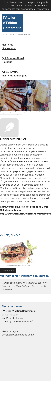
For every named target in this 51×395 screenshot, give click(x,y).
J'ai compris (42, 9)
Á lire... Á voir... (10, 72)
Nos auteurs (9, 48)
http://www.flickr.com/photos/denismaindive (25, 213)
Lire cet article (8, 270)
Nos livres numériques (14, 75)
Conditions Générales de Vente (18, 334)
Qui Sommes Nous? (13, 58)
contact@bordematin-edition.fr (17, 321)
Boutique (7, 62)
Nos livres (7, 44)
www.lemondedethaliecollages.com (11, 114)
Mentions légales (11, 331)
